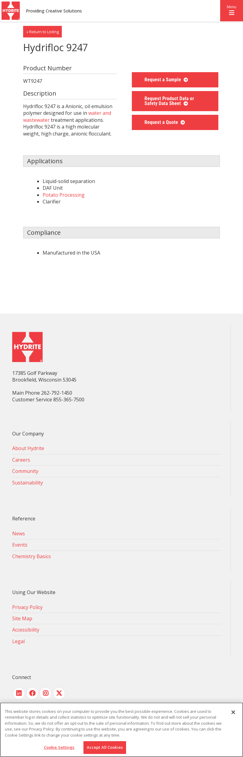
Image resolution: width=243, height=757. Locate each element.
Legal (18, 641)
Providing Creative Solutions (54, 11)
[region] (121, 729)
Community (25, 471)
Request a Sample (163, 80)
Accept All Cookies (105, 747)
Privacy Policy (27, 607)
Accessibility (25, 629)
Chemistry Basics (31, 556)
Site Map (22, 618)
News (18, 533)
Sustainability (27, 482)
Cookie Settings (59, 747)
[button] (231, 10)
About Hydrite (28, 448)
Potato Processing (64, 195)
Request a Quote (162, 122)
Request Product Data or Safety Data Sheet (169, 101)
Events (19, 544)
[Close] (233, 712)
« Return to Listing (42, 31)
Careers (21, 459)
